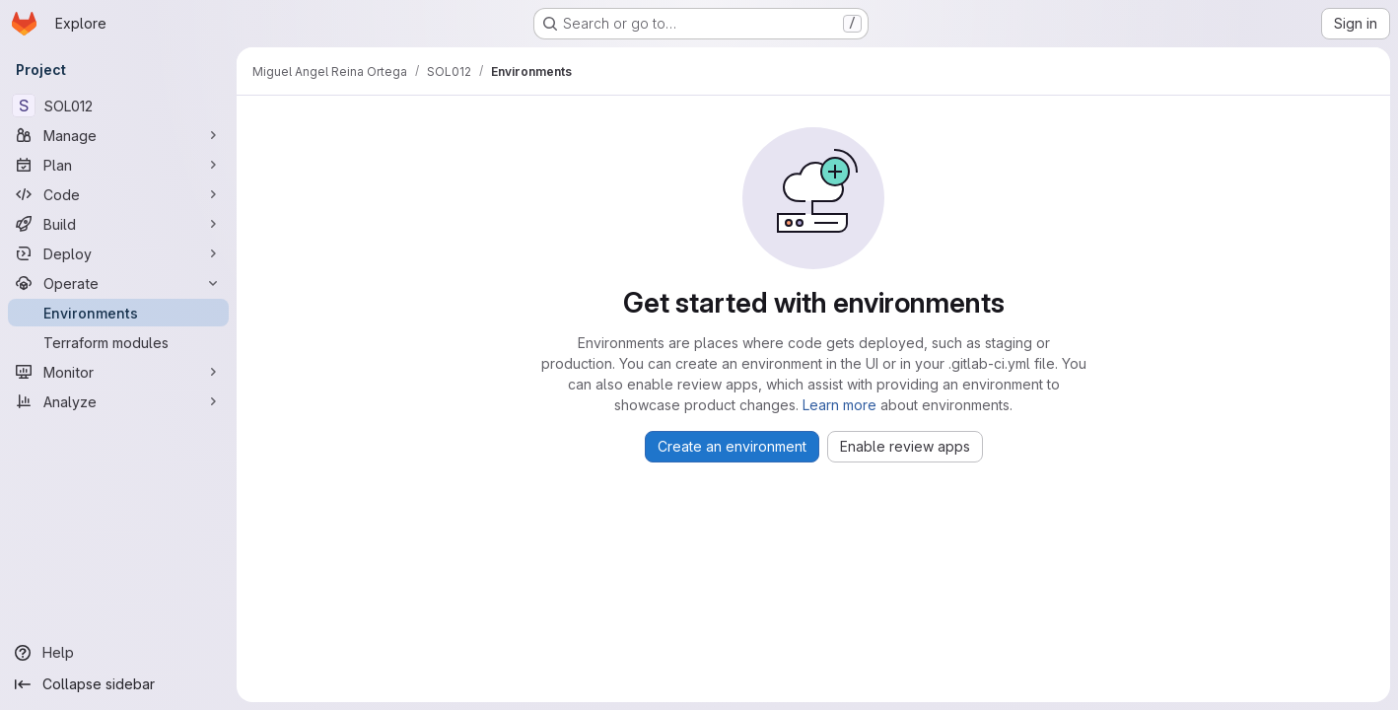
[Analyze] (118, 401)
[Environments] (118, 312)
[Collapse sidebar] (118, 684)
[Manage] (118, 135)
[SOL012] (118, 105)
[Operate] (118, 283)
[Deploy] (118, 253)
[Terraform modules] (118, 342)
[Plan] (118, 164)
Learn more (839, 404)
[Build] (118, 224)
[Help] (118, 653)
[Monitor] (118, 372)
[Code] (118, 194)
